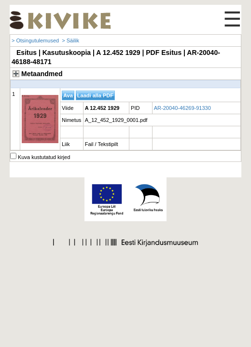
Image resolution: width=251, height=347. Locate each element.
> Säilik (70, 40)
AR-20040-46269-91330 (182, 108)
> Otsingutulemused (35, 40)
